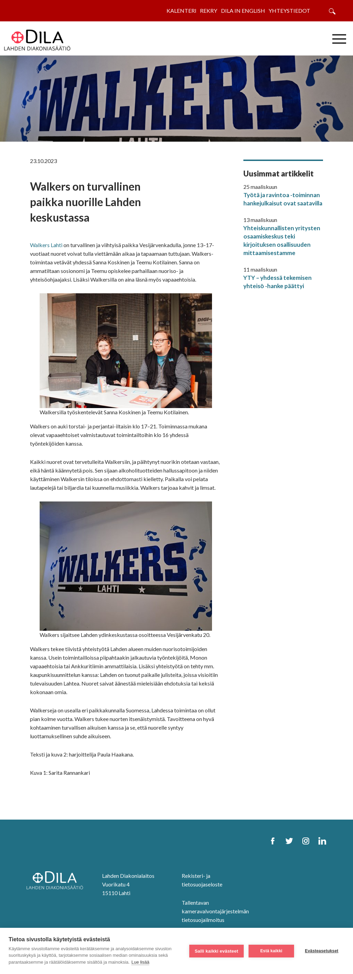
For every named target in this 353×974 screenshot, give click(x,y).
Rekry (208, 10)
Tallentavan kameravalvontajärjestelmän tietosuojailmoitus (215, 911)
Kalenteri (181, 10)
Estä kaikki (271, 950)
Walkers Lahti (46, 245)
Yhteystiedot (289, 10)
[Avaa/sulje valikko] (339, 39)
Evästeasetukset (321, 950)
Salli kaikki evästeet (216, 951)
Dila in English (243, 10)
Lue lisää (140, 962)
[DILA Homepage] (56, 880)
